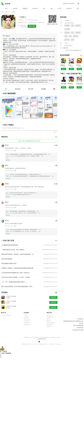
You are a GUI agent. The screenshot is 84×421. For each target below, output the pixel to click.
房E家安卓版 (79, 83)
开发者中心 (26, 317)
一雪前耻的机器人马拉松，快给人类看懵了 (13, 249)
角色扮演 (75, 36)
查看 (63, 69)
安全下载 (32, 26)
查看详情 (53, 297)
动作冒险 (67, 29)
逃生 (72, 32)
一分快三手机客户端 (5, 315)
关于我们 (26, 315)
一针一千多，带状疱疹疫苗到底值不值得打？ (13, 282)
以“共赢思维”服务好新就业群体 (9, 245)
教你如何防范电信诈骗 (78, 330)
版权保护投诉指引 (51, 322)
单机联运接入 (27, 324)
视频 (54, 89)
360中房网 (63, 83)
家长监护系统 (50, 324)
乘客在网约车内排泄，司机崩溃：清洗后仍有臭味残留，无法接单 (18, 254)
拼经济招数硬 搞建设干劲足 (8, 263)
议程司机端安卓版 (79, 65)
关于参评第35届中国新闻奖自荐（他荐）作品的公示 (15, 272)
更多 (55, 132)
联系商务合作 (27, 319)
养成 (72, 25)
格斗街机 (67, 39)
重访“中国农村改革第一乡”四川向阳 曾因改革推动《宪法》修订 (18, 286)
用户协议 (49, 319)
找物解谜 (67, 25)
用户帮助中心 (50, 315)
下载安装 (36, 20)
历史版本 (43, 89)
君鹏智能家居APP (63, 65)
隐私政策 (66, 48)
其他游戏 (78, 25)
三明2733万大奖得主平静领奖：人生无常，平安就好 (15, 277)
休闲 (72, 39)
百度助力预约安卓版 (71, 65)
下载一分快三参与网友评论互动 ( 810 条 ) (29, 141)
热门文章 (30, 89)
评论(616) (17, 89)
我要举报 (49, 326)
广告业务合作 (27, 320)
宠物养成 (78, 32)
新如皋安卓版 (71, 83)
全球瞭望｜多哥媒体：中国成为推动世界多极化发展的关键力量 (18, 268)
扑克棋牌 (67, 32)
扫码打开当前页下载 (52, 24)
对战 (70, 36)
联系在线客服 (80, 327)
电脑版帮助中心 (50, 317)
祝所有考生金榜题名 (6, 259)
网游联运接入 (27, 322)
